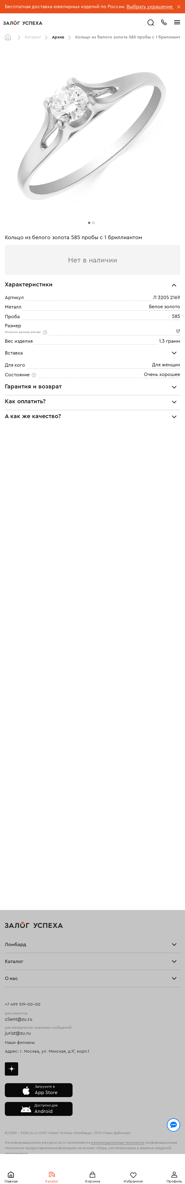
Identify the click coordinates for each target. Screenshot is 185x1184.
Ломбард (15, 944)
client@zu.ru (18, 1019)
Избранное (133, 1181)
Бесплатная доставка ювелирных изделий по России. (65, 6)
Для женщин (166, 365)
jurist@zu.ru (18, 1033)
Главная (11, 1181)
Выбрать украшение (150, 6)
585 (176, 316)
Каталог (51, 1181)
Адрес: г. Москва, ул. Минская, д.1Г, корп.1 (47, 1051)
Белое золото (164, 307)
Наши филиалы (20, 1043)
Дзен (11, 1069)
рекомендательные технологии (117, 1142)
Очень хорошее (162, 374)
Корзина (92, 1181)
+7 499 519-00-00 (23, 1004)
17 (178, 331)
